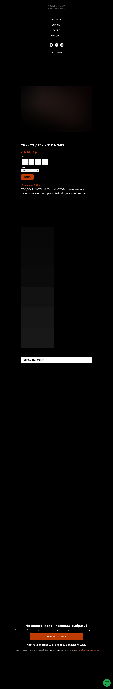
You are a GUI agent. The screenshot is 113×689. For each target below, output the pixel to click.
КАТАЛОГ (56, 19)
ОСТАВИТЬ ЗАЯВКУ (56, 637)
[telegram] (56, 45)
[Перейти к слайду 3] (57, 138)
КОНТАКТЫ (56, 35)
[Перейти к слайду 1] (53, 138)
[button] (107, 683)
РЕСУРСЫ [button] (56, 24)
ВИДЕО (56, 30)
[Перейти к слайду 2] (55, 138)
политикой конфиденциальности (87, 650)
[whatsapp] (51, 45)
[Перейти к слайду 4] (59, 138)
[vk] (62, 45)
